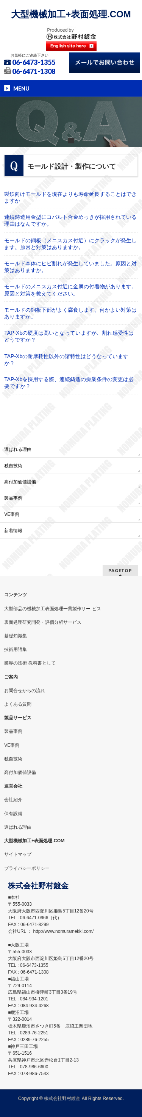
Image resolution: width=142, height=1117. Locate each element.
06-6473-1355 (33, 62)
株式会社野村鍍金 (62, 1098)
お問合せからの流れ (24, 690)
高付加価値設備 (20, 482)
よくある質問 (17, 704)
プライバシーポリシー (27, 868)
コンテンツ (15, 594)
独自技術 (13, 465)
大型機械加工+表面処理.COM (71, 14)
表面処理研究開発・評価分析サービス (42, 622)
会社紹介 (13, 799)
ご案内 (11, 677)
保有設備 (13, 813)
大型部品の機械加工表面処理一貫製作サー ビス (52, 608)
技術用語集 (15, 649)
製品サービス (17, 717)
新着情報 (13, 530)
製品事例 (13, 498)
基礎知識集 (15, 636)
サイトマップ (17, 854)
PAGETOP (120, 570)
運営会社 (13, 786)
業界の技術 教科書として (29, 663)
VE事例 (11, 514)
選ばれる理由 (17, 449)
